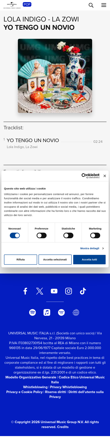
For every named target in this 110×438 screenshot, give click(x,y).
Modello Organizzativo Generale (30, 379)
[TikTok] (83, 293)
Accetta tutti (89, 259)
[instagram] (68, 293)
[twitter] (40, 293)
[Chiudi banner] (105, 176)
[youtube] (54, 293)
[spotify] (32, 314)
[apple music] (47, 314)
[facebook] (25, 293)
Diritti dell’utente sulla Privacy (76, 396)
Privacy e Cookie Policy (24, 394)
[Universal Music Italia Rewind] (76, 314)
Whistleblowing (35, 389)
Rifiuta (20, 259)
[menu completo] (103, 5)
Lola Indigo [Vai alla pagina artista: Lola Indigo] (25, 19)
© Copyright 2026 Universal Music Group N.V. (47, 424)
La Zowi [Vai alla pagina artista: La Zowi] (65, 19)
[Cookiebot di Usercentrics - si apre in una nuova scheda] (84, 175)
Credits (63, 429)
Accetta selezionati (55, 259)
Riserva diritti (55, 394)
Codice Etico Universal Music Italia (78, 382)
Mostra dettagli (89, 248)
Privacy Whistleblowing (68, 389)
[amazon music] (61, 314)
